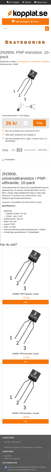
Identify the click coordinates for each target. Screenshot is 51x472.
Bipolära (46, 62)
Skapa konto (40, 2)
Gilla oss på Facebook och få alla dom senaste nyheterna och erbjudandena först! (25, 468)
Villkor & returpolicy (12, 458)
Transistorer (36, 62)
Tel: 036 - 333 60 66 (12, 442)
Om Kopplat (13, 2)
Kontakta (7, 456)
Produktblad (10, 159)
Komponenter (23, 62)
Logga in (42, 7)
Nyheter (26, 2)
